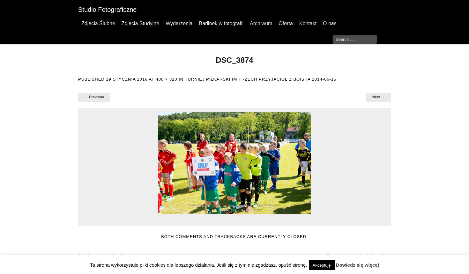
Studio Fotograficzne (107, 9)
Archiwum (261, 23)
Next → (378, 97)
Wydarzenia (179, 23)
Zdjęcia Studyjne (140, 23)
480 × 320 (166, 79)
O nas (330, 23)
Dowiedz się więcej (357, 265)
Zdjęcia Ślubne (98, 23)
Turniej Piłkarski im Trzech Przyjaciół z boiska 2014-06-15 (261, 79)
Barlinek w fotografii (221, 23)
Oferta (286, 23)
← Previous (94, 97)
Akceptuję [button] (322, 265)
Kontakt (307, 23)
